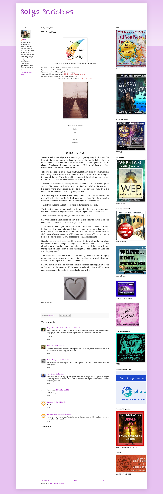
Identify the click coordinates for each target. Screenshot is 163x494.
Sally (24, 39)
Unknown (50, 402)
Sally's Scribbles (47, 12)
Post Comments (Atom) (57, 483)
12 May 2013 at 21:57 (63, 360)
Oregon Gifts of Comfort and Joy (57, 328)
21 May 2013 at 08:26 (64, 414)
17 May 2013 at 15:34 (60, 402)
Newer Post (45, 480)
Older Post (105, 480)
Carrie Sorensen (52, 414)
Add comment (46, 426)
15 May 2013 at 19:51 (62, 390)
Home (75, 480)
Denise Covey (51, 360)
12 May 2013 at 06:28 (75, 328)
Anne (48, 374)
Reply (48, 339)
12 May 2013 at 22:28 (57, 374)
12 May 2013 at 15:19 (58, 346)
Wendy (49, 346)
